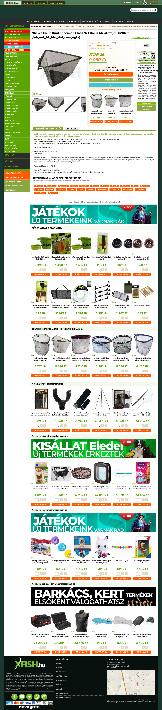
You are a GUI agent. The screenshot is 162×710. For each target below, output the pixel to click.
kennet (71, 189)
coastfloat (61, 189)
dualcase (125, 186)
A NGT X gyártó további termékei (47, 383)
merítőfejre (140, 189)
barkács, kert (56, 3)
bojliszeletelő (102, 189)
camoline (84, 186)
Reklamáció (105, 21)
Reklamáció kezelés (62, 693)
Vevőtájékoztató (90, 21)
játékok (41, 3)
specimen (144, 186)
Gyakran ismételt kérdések (64, 697)
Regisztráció (60, 689)
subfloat (49, 189)
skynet (90, 189)
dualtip (114, 186)
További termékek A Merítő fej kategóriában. (57, 329)
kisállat (28, 3)
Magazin (48, 21)
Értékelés (72, 129)
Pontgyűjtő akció (61, 680)
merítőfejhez (40, 193)
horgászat (12, 3)
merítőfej (52, 193)
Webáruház (36, 21)
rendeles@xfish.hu (116, 664)
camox (105, 186)
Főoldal (58, 663)
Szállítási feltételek (61, 676)
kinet (81, 189)
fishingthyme (50, 186)
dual (135, 186)
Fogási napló (60, 21)
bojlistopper (127, 189)
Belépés (58, 685)
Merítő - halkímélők (102, 43)
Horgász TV (74, 21)
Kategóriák (70, 27)
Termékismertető (48, 128)
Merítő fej (113, 43)
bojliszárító (115, 189)
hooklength (63, 186)
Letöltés (130, 21)
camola (95, 186)
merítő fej (106, 202)
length (38, 186)
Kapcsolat (119, 21)
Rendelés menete (61, 672)
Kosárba (96, 122)
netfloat (39, 189)
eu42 (74, 186)
